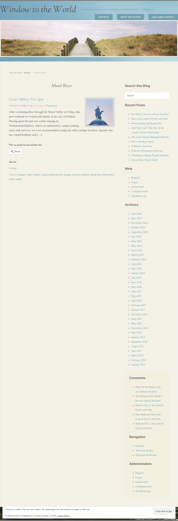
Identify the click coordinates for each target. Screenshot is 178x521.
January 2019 (138, 273)
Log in (134, 182)
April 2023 (136, 250)
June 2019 (136, 264)
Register (135, 177)
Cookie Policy (63, 515)
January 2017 (138, 309)
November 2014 (139, 328)
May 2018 (136, 286)
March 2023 (137, 254)
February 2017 (138, 305)
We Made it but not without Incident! (150, 114)
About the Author (131, 17)
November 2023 (139, 222)
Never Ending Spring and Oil (146, 123)
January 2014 (138, 337)
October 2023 (138, 227)
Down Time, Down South (144, 159)
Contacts (103, 17)
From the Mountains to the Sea (147, 150)
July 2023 (136, 236)
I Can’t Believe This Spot (26, 99)
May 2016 (136, 323)
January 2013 (138, 364)
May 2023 (136, 245)
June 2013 (136, 351)
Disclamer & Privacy (163, 17)
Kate (24, 105)
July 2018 (136, 277)
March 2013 (137, 355)
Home (27, 72)
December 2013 (139, 341)
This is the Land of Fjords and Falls (149, 118)
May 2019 (136, 268)
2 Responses (51, 105)
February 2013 (138, 360)
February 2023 (138, 259)
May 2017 (136, 296)
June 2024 (136, 213)
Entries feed (137, 186)
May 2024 (136, 218)
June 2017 (136, 291)
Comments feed (139, 191)
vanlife (18, 179)
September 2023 (139, 232)
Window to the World (38, 9)
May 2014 (136, 332)
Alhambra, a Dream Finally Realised (149, 155)
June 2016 (136, 318)
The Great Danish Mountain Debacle (150, 137)
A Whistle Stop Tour (141, 146)
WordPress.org (138, 196)
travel (11, 179)
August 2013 (137, 346)
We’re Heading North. (142, 141)
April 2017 (136, 300)
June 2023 (136, 241)
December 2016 (139, 314)
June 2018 (136, 282)
